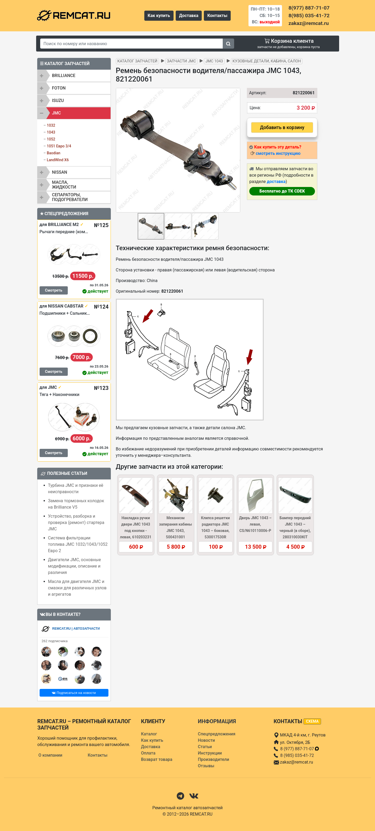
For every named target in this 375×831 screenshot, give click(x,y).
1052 (51, 139)
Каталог (149, 733)
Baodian (53, 153)
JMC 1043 (214, 61)
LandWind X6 (58, 160)
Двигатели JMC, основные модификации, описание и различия (74, 566)
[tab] (74, 76)
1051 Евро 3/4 (59, 146)
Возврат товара (156, 759)
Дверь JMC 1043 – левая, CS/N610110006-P (255, 524)
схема (312, 721)
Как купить (159, 15)
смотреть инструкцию (278, 153)
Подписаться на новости (74, 693)
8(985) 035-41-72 (309, 15)
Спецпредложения (216, 733)
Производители (213, 759)
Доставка (189, 15)
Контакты (217, 15)
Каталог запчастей (137, 61)
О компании (50, 755)
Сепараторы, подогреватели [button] (70, 197)
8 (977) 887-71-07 (300, 748)
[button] (235, 150)
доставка (276, 181)
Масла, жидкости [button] (64, 185)
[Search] (131, 44)
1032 (51, 125)
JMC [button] (56, 113)
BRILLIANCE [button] (63, 75)
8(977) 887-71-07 (309, 8)
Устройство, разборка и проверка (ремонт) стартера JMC (76, 522)
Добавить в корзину (282, 127)
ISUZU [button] (58, 100)
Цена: (255, 107)
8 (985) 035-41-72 (297, 755)
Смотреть (53, 290)
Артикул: (256, 92)
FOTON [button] (59, 88)
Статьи (205, 746)
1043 (51, 132)
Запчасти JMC (181, 61)
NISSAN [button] (59, 172)
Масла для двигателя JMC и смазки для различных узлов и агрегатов (77, 588)
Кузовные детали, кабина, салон (267, 61)
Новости (206, 740)
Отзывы (206, 765)
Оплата (148, 753)
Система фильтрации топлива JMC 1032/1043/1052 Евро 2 (78, 544)
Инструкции (210, 753)
